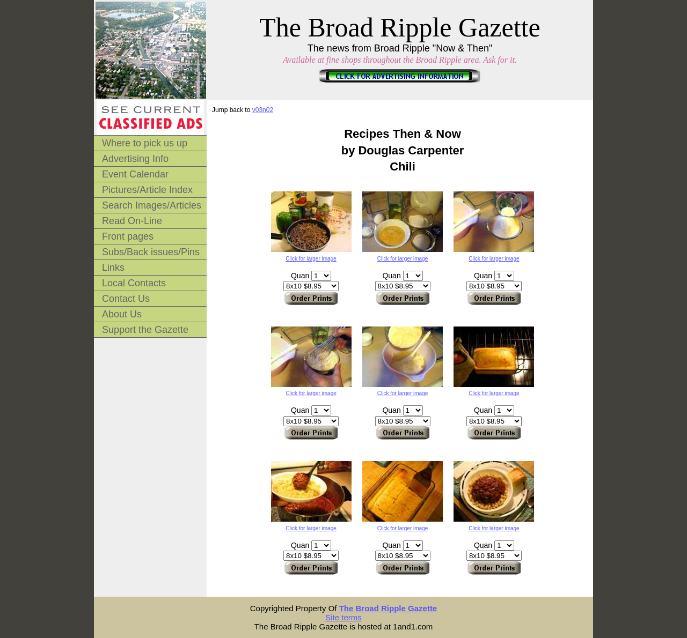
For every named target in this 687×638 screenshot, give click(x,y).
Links (113, 267)
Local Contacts (134, 283)
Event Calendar (135, 174)
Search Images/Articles (151, 205)
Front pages (128, 236)
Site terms (343, 617)
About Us (122, 314)
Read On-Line (132, 221)
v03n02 (262, 110)
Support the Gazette (145, 329)
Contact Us (126, 298)
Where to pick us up (144, 143)
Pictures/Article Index (147, 189)
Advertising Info (135, 158)
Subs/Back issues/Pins (151, 252)
